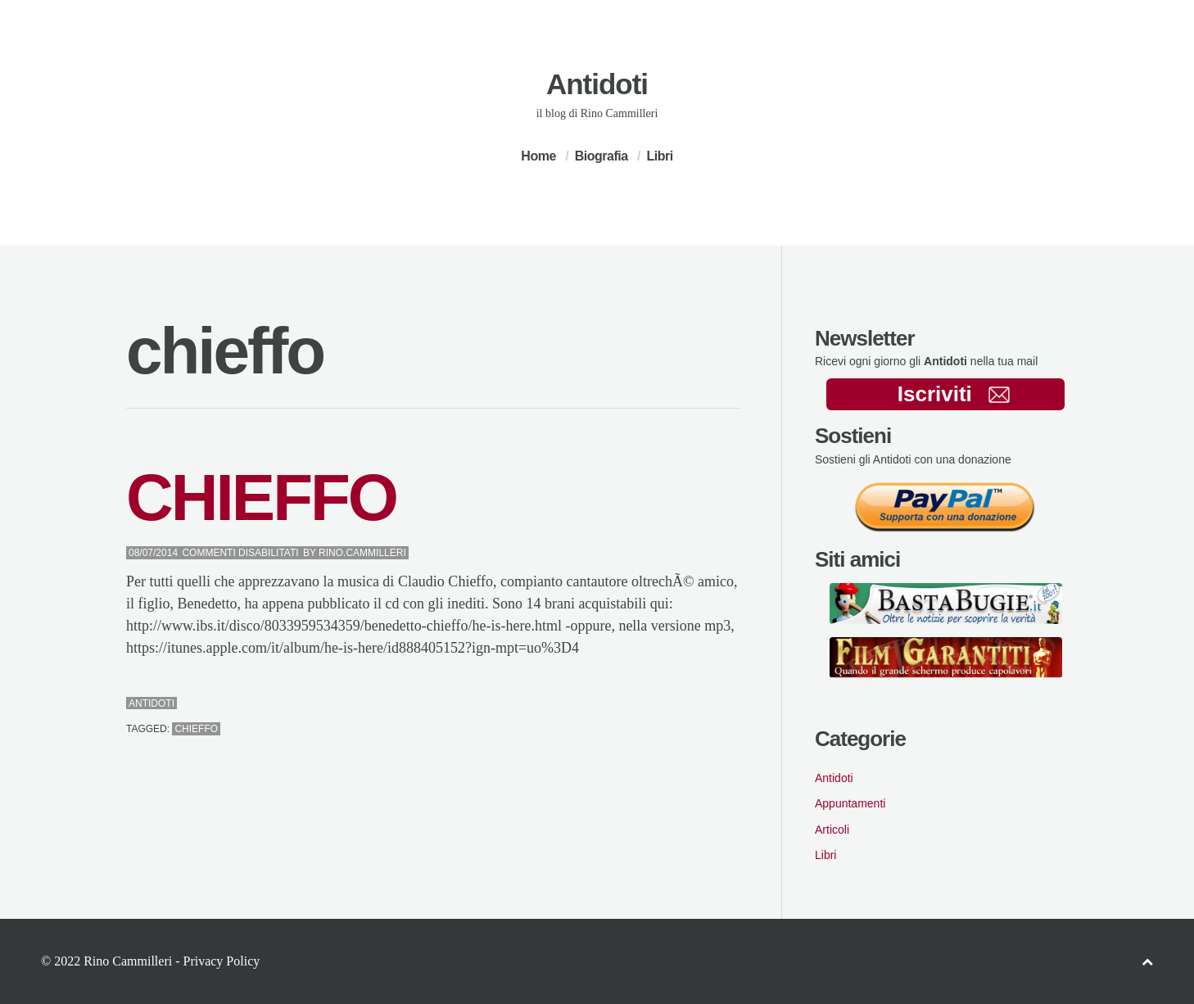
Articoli (832, 829)
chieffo (196, 729)
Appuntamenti (850, 803)
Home (538, 156)
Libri (659, 156)
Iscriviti (954, 394)
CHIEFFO (261, 497)
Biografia (601, 156)
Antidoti (597, 84)
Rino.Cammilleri (362, 553)
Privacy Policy (221, 961)
